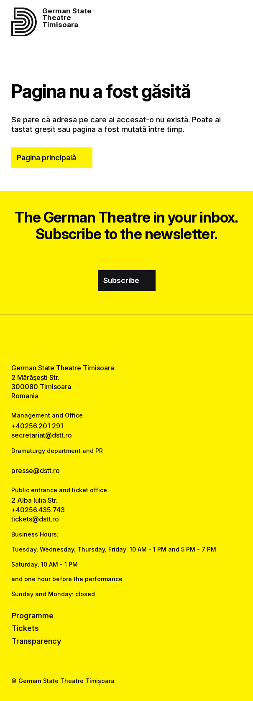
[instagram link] (126, 338)
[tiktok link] (148, 338)
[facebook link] (104, 338)
